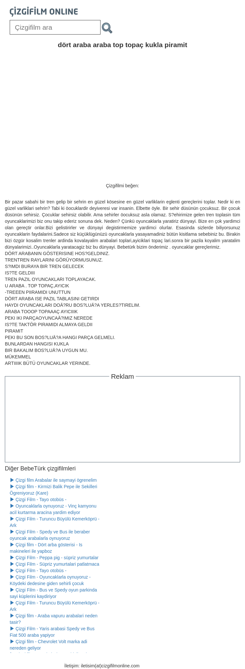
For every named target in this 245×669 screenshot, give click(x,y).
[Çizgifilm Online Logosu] (44, 11)
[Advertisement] (122, 420)
